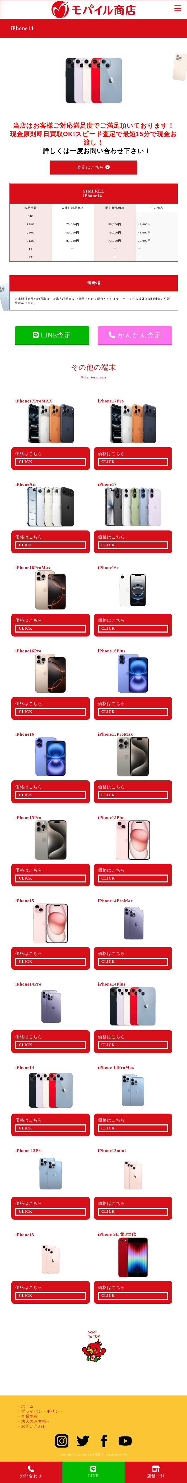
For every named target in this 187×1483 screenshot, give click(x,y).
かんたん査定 (135, 335)
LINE (93, 1472)
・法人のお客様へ (34, 1421)
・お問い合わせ (31, 1426)
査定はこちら (93, 167)
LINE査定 (52, 335)
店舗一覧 (156, 1472)
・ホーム (25, 1406)
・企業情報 (27, 1416)
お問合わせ (31, 1472)
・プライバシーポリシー (40, 1411)
